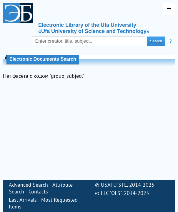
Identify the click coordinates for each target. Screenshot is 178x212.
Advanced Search (28, 184)
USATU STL (114, 184)
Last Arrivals (23, 199)
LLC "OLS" (111, 193)
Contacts (38, 191)
